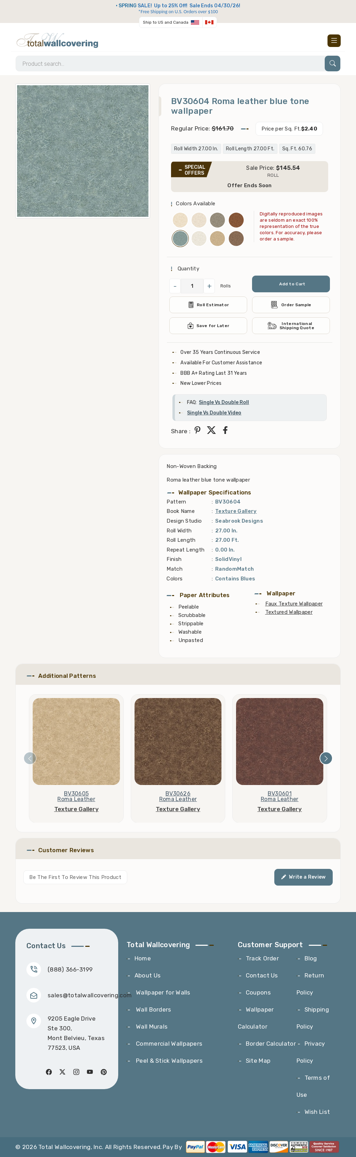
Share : (181, 431)
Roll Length (181, 540)
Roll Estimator (208, 305)
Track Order (262, 958)
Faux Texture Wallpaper (294, 604)
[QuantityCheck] (192, 286)
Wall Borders (153, 1009)
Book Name (181, 511)
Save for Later (208, 326)
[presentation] (30, 758)
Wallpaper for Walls (163, 992)
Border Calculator (271, 1043)
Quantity (187, 269)
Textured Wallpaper (289, 612)
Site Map (258, 1060)
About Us (148, 975)
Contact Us (262, 975)
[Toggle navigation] (334, 40)
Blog (311, 958)
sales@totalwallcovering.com (90, 995)
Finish (174, 559)
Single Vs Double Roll (224, 402)
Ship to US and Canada (165, 22)
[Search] (178, 63)
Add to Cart (292, 284)
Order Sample (291, 305)
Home (143, 958)
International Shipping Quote (291, 325)
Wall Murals (151, 1026)
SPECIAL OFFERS (195, 170)
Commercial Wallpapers (169, 1043)
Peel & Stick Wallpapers (169, 1060)
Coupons (258, 992)
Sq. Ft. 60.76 (297, 149)
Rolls (225, 286)
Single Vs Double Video (214, 413)
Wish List (317, 1111)
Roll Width (179, 531)
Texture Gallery (236, 511)
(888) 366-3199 (70, 969)
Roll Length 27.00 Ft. (250, 149)
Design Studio (184, 521)
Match (175, 569)
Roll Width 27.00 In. (196, 149)
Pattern (176, 502)
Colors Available (195, 203)
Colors (175, 579)
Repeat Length (185, 550)
